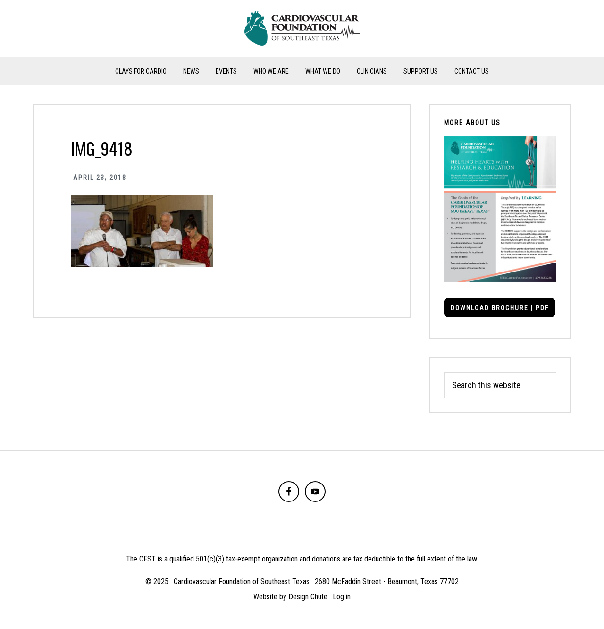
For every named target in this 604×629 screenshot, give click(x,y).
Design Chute (307, 596)
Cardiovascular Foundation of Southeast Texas (302, 28)
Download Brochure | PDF (500, 308)
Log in (342, 596)
